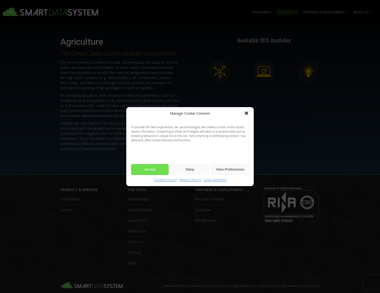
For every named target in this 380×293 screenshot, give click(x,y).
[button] (246, 113)
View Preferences (230, 169)
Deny (190, 169)
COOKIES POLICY (165, 180)
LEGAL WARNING (215, 180)
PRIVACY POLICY (190, 180)
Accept (150, 169)
